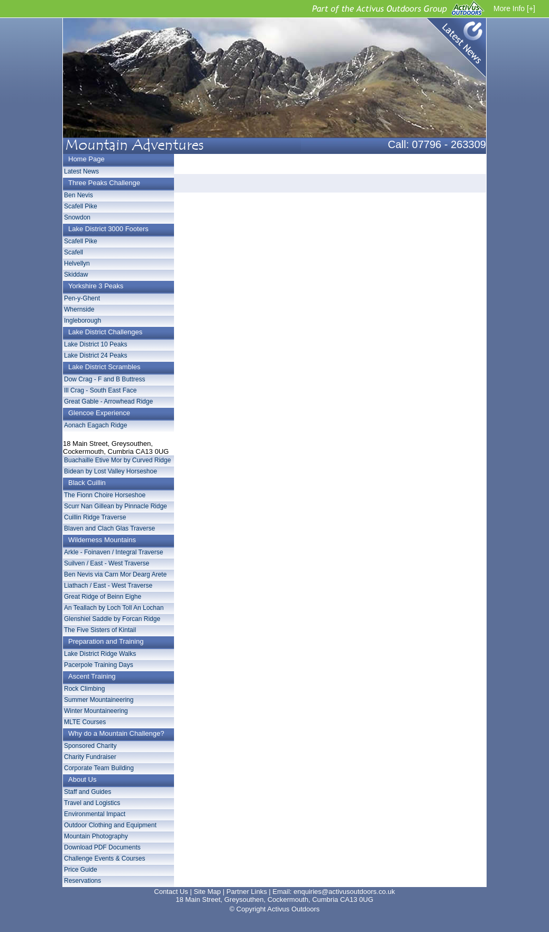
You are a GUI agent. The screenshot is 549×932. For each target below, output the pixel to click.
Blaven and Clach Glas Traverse (109, 528)
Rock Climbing (84, 688)
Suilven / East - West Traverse (106, 563)
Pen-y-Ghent (82, 298)
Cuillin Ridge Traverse (95, 517)
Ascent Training (92, 676)
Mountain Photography (96, 836)
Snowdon (77, 217)
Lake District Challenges (105, 332)
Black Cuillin (87, 483)
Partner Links (246, 892)
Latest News (453, 50)
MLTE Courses (85, 722)
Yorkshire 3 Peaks (95, 286)
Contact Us (171, 892)
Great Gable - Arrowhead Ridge (108, 401)
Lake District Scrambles (104, 367)
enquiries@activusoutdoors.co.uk (344, 892)
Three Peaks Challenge (104, 183)
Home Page (86, 159)
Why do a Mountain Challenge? (116, 733)
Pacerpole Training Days (98, 665)
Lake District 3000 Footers (108, 229)
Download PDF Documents (102, 847)
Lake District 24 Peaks (95, 355)
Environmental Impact (94, 814)
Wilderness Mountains (102, 540)
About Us (82, 779)
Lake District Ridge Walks (100, 653)
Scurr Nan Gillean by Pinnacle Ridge (115, 506)
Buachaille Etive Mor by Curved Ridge (117, 460)
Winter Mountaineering (96, 711)
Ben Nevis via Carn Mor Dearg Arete (115, 574)
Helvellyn (77, 263)
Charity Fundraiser (90, 757)
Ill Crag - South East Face (100, 390)
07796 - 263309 (449, 144)
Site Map (207, 892)
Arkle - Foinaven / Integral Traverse (113, 552)
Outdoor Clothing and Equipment (110, 825)
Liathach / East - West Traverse (108, 585)
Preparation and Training (105, 641)
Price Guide (80, 869)
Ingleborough (82, 320)
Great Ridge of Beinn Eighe (102, 596)
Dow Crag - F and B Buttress (104, 379)
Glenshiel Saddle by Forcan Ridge (112, 619)
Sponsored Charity (90, 746)
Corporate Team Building (99, 768)
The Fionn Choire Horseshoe (104, 495)
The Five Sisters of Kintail (100, 630)
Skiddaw (76, 274)
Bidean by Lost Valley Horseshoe (110, 471)
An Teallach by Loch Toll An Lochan (113, 607)
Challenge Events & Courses (104, 858)
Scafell (73, 252)
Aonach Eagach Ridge (95, 425)
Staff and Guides (87, 792)
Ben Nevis (78, 195)
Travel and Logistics (92, 803)
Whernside (79, 309)
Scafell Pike (80, 206)
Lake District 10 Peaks (95, 344)
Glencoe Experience (99, 413)
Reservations (82, 880)
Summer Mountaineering (98, 699)
